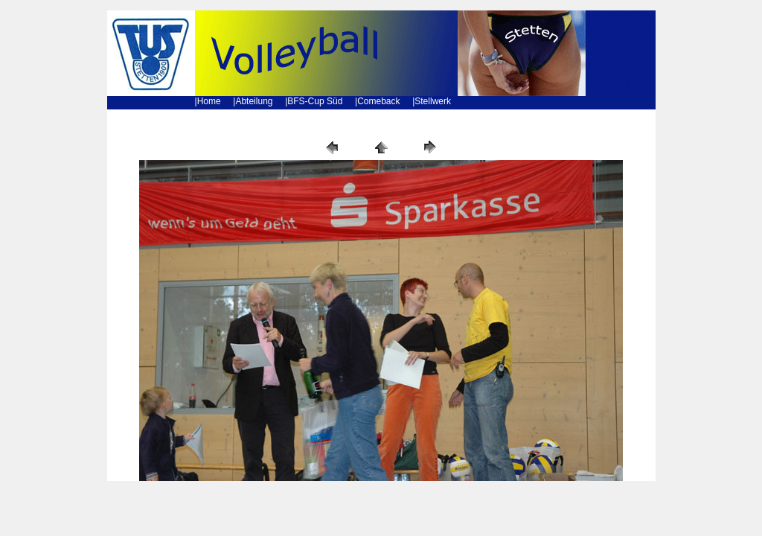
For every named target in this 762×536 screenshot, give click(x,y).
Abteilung (253, 101)
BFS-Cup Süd (314, 101)
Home (209, 101)
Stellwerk (432, 101)
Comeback (378, 101)
